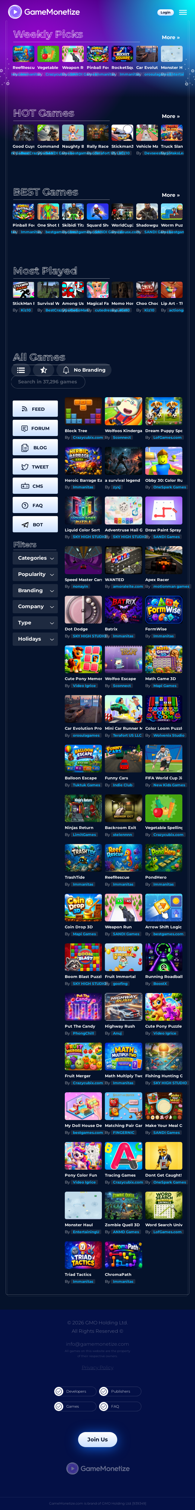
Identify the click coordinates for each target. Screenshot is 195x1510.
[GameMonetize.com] (43, 12)
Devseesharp (156, 153)
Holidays (36, 639)
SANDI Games (83, 74)
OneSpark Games (169, 487)
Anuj (117, 1033)
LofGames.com (167, 437)
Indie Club (122, 785)
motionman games (171, 586)
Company (36, 606)
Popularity (36, 574)
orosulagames (157, 74)
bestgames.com (168, 934)
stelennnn (122, 834)
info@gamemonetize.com (97, 1344)
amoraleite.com (128, 586)
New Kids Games (169, 785)
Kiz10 (125, 153)
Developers (70, 1391)
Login (166, 12)
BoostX (160, 983)
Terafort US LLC (109, 153)
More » (171, 37)
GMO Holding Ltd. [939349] (124, 1503)
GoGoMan (79, 310)
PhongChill (83, 1033)
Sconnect (122, 437)
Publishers (114, 1391)
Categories (36, 558)
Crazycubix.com (88, 437)
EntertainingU (86, 1232)
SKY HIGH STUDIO (89, 536)
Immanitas (31, 74)
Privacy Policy (97, 1367)
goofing (120, 983)
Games (66, 1406)
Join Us (97, 1439)
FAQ (109, 1406)
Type (36, 623)
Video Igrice (84, 685)
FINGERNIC (123, 1132)
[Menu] (183, 12)
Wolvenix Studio (168, 735)
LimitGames (84, 834)
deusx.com (130, 232)
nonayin (80, 586)
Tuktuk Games (86, 785)
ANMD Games (126, 1232)
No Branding (83, 370)
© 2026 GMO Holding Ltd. (97, 1323)
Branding (36, 590)
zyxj (117, 487)
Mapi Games (164, 685)
